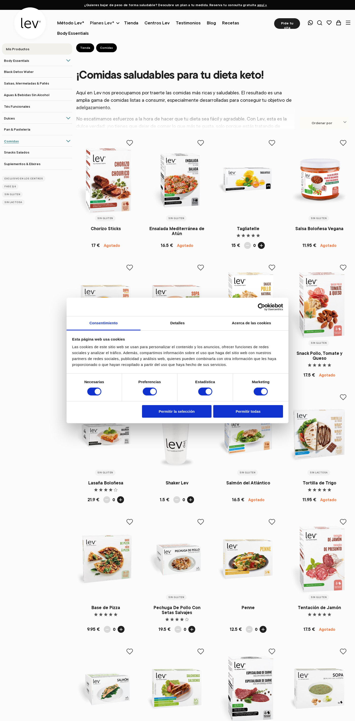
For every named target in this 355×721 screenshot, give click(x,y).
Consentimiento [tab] (103, 323)
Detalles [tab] (177, 323)
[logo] (30, 23)
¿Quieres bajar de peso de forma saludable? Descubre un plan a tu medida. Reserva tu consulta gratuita (175, 5)
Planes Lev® (102, 23)
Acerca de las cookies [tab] (251, 323)
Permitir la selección (177, 411)
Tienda (85, 48)
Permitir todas (248, 411)
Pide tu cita (287, 25)
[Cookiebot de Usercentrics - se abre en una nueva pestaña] (261, 306)
